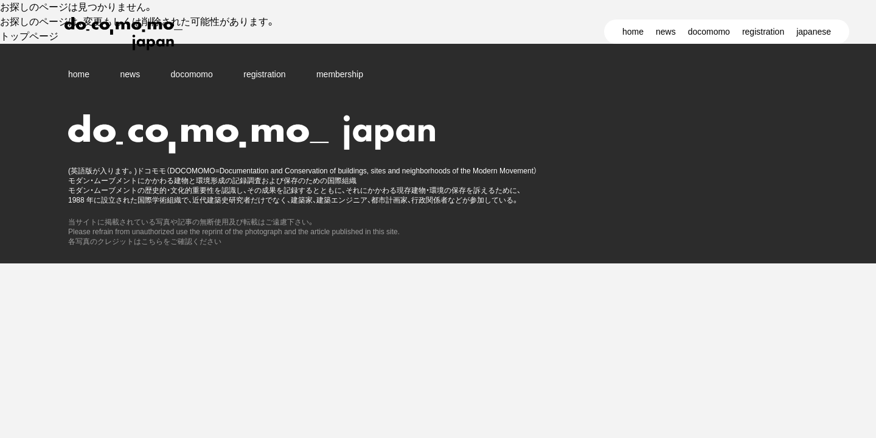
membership (339, 74)
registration (763, 31)
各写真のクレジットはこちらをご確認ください (144, 241)
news (666, 31)
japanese (813, 31)
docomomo (709, 31)
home (633, 31)
